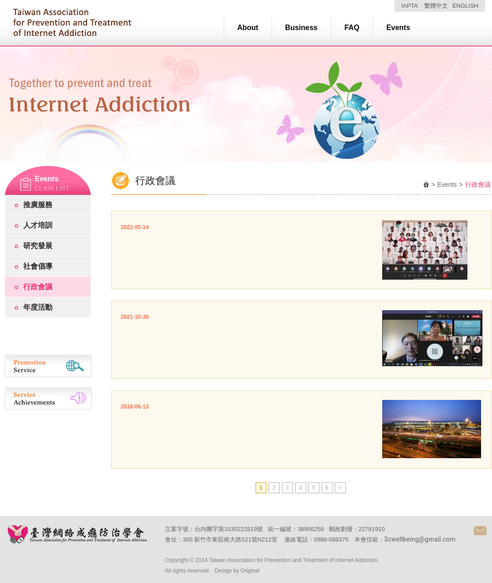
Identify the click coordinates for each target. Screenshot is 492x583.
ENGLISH (465, 5)
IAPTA (409, 5)
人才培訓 (37, 225)
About (247, 27)
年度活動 (37, 307)
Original (250, 571)
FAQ (351, 27)
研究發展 (37, 246)
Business (301, 27)
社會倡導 (37, 266)
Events (398, 27)
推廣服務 (37, 205)
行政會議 (37, 287)
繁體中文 (436, 5)
